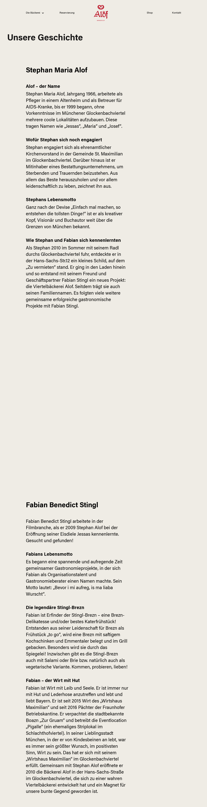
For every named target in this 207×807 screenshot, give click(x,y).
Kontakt (176, 13)
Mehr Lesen (155, 744)
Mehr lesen (76, 763)
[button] (33, 13)
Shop (150, 13)
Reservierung (67, 13)
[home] (101, 13)
